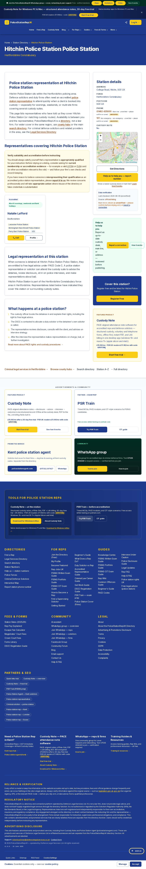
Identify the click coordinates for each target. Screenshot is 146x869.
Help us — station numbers (17, 571)
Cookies (102, 642)
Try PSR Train (92, 429)
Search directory (85, 369)
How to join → (81, 752)
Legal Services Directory (43, 132)
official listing (110, 199)
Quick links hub (12, 679)
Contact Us (56, 658)
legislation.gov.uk (106, 791)
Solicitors (108, 3)
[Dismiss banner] (142, 12)
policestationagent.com (22, 469)
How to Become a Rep (59, 593)
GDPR (100, 646)
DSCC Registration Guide (83, 590)
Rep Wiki (102, 578)
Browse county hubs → (62, 369)
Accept (135, 864)
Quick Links (10, 858)
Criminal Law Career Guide (84, 579)
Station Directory (20, 42)
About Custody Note (53, 521)
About (101, 622)
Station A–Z (103, 369)
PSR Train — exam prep (83, 596)
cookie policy (51, 864)
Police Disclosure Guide (129, 562)
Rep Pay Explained (13, 626)
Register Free (117, 298)
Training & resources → (120, 751)
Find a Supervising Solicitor (59, 600)
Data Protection (105, 650)
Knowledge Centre (106, 555)
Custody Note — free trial (16, 684)
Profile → (34, 238)
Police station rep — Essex (17, 720)
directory (65, 120)
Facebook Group (59, 642)
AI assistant (56, 622)
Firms (120, 3)
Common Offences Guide (106, 583)
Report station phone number (18, 587)
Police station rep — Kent (16, 709)
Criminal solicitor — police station (20, 704)
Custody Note (53, 30)
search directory (18, 128)
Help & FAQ (126, 576)
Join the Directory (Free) (59, 556)
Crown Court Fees (13, 638)
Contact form (56, 840)
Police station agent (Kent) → (16, 755)
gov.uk (117, 791)
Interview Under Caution (128, 556)
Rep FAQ (125, 572)
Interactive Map (12, 583)
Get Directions (117, 168)
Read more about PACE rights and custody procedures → (35, 344)
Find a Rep (41, 30)
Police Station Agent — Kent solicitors (21, 694)
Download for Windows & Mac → (53, 769)
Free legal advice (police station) (129, 587)
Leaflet (118, 162)
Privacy (101, 638)
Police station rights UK (130, 580)
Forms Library (11, 642)
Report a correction (117, 245)
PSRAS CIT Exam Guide (59, 587)
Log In (135, 22)
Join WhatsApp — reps (61, 630)
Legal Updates (128, 568)
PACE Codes (104, 593)
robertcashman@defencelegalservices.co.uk (31, 840)
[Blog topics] (69, 30)
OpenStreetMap (131, 162)
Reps (97, 3)
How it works (133, 3)
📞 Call (16, 238)
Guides (88, 30)
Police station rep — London (18, 714)
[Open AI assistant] (136, 851)
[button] (117, 148)
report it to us (58, 180)
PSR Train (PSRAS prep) (16, 689)
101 (98, 118)
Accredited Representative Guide (82, 572)
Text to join (92, 469)
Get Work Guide (82, 585)
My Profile (56, 561)
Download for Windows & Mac (26, 521)
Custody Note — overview (34, 679)
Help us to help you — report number (117, 177)
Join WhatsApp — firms (62, 638)
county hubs (64, 124)
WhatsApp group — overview (65, 626)
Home (31, 30)
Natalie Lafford (17, 213)
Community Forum (59, 646)
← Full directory (119, 369)
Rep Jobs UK (57, 569)
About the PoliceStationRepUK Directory (116, 626)
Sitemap (23, 858)
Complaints (103, 658)
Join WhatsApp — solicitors (63, 634)
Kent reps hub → (11, 751)
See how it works (53, 429)
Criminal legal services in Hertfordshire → (26, 369)
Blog (63, 30)
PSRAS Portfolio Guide (58, 580)
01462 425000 (104, 111)
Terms (101, 634)
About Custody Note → (49, 765)
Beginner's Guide (83, 555)
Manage (123, 864)
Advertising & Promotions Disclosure (114, 630)
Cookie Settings (50, 858)
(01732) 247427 (46, 469)
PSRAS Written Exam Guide (60, 574)
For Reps (77, 30)
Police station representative (18, 699)
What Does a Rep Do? (83, 560)
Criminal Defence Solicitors (17, 579)
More (113, 30)
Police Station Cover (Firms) (84, 602)
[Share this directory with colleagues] (126, 22)
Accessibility (103, 654)
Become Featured (59, 565)
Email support (57, 654)
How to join (123, 469)
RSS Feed (35, 858)
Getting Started (58, 605)
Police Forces (11, 575)
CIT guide (123, 429)
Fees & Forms (101, 30)
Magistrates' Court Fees (15, 634)
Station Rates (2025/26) (15, 622)
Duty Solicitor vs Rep (84, 565)
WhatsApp (62, 469)
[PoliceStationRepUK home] (18, 22)
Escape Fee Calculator (15, 630)
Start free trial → (117, 355)
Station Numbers (12, 567)
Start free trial (22, 429)
